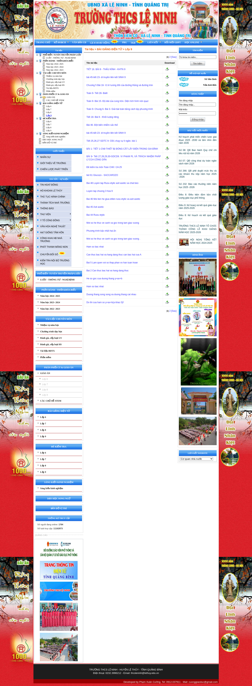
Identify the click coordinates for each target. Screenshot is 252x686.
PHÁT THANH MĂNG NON (54, 247)
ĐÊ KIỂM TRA (49, 118)
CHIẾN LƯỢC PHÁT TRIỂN (54, 169)
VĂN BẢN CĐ (79, 42)
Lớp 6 (48, 106)
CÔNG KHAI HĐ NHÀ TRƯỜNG (55, 240)
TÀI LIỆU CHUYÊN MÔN (54, 73)
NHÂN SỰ (45, 157)
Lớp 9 (49, 115)
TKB (137, 41)
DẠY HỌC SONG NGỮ (52, 140)
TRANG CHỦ (43, 42)
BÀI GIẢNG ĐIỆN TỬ (52, 103)
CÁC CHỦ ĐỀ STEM (55, 100)
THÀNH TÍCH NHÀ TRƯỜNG (55, 202)
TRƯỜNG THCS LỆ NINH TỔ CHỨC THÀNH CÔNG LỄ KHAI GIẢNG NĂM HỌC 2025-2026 (198, 229)
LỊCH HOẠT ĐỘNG (104, 41)
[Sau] (173, 57)
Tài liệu (89, 49)
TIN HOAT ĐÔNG (49, 184)
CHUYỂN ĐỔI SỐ (53, 253)
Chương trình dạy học (55, 79)
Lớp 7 (48, 109)
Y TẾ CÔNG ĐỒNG (55, 220)
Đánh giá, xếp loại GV (55, 82)
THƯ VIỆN (55, 214)
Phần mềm (50, 91)
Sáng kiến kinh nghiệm (55, 137)
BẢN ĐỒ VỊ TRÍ (50, 143)
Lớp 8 (48, 112)
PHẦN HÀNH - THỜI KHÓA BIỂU (58, 61)
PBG (124, 42)
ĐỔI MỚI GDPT (172, 42)
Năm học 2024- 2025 (55, 64)
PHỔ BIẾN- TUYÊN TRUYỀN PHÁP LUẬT (62, 55)
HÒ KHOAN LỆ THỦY (51, 190)
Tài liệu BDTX (52, 88)
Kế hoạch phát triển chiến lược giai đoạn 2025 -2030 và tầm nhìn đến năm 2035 (198, 140)
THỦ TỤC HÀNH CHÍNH (52, 196)
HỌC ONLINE (193, 42)
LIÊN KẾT (154, 42)
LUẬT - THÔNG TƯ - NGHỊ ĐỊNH (61, 58)
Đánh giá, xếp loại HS (55, 85)
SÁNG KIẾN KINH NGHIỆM (56, 134)
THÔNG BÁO (47, 208)
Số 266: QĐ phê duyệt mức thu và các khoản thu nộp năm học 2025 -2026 (198, 173)
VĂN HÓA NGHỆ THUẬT (52, 226)
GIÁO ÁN (51, 97)
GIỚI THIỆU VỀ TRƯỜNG (53, 163)
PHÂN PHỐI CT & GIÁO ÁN (56, 94)
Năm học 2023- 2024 (55, 67)
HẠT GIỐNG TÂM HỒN (52, 232)
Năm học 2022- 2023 (55, 70)
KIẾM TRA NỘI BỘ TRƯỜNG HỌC (55, 262)
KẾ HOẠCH (61, 42)
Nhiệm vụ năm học (54, 76)
